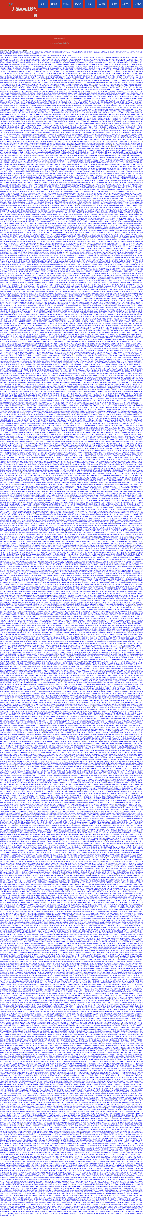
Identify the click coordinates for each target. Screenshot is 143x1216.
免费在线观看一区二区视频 (115, 311)
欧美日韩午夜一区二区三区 (108, 425)
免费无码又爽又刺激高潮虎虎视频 (80, 145)
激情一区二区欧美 (41, 513)
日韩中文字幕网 (129, 200)
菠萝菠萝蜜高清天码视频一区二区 (19, 298)
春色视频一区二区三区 (30, 439)
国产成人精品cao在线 (18, 146)
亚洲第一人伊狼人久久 (59, 141)
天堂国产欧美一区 (9, 170)
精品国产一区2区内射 (67, 352)
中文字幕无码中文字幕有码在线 (21, 213)
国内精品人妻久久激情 (137, 68)
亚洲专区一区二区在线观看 (46, 227)
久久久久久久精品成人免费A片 (24, 741)
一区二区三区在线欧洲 (116, 193)
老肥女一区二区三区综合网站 (58, 157)
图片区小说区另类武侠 (82, 414)
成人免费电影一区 (36, 111)
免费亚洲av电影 (77, 86)
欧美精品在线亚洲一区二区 (122, 277)
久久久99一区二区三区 (126, 127)
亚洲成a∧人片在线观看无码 (75, 234)
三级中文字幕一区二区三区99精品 (27, 277)
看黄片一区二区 (32, 882)
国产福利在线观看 (16, 95)
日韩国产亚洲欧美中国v (87, 295)
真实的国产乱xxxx (72, 266)
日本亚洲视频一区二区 (42, 200)
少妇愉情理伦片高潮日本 (87, 314)
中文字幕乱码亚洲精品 (99, 239)
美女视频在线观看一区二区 (46, 572)
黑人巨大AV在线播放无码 (7, 71)
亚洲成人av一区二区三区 (39, 891)
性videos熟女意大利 (111, 70)
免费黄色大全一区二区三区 (56, 849)
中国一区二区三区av (5, 443)
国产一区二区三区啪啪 (12, 129)
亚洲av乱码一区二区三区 (48, 182)
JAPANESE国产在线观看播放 (127, 168)
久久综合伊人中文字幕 (36, 179)
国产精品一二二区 (59, 71)
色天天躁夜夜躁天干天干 (77, 246)
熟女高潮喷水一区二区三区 (89, 782)
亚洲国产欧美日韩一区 (94, 66)
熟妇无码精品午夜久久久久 (69, 107)
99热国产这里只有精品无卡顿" (12, 370)
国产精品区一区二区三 (124, 68)
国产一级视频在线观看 (92, 659)
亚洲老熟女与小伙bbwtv (9, 327)
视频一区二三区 (130, 87)
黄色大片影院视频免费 (44, 550)
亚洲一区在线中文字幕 (85, 109)
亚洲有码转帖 (84, 254)
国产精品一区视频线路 (125, 134)
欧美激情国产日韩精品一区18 (26, 248)
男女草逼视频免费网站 (97, 622)
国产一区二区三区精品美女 (106, 136)
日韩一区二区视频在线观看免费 (18, 246)
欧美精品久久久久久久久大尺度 (120, 388)
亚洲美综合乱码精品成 (73, 363)
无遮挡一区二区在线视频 (72, 230)
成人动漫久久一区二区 (15, 166)
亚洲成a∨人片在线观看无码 (131, 723)
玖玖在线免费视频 (65, 152)
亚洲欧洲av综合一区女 (38, 632)
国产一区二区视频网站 (43, 123)
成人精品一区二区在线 (136, 79)
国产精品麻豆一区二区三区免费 (36, 404)
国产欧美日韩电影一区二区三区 (18, 364)
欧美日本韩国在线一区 (88, 187)
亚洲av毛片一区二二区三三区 (101, 779)
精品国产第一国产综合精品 (33, 545)
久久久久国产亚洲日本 (23, 489)
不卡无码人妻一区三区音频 (28, 409)
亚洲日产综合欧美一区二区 (75, 93)
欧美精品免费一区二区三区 (125, 557)
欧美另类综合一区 (35, 234)
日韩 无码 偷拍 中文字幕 (133, 289)
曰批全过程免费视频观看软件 (31, 168)
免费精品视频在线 (23, 559)
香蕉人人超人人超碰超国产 (120, 179)
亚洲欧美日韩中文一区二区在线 (8, 548)
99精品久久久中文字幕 (128, 221)
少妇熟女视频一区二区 (130, 152)
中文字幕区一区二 (54, 402)
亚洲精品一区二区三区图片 (75, 318)
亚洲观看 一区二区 (20, 189)
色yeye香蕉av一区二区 (53, 722)
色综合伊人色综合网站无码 (25, 727)
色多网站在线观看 (134, 225)
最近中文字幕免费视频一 (89, 57)
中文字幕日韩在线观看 (98, 141)
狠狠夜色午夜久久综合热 (94, 84)
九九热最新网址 (95, 161)
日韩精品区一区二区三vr (66, 229)
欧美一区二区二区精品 (71, 450)
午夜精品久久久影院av (107, 754)
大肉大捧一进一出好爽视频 (31, 70)
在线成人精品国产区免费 (43, 57)
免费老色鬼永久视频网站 (30, 123)
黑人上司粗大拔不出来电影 (24, 264)
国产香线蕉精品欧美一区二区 (19, 395)
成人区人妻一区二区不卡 (133, 187)
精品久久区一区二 (74, 372)
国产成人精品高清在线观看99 (100, 536)
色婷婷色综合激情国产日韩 (111, 329)
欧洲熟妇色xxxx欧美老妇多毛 (42, 595)
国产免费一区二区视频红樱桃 (27, 614)
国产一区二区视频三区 (80, 143)
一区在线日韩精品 (137, 561)
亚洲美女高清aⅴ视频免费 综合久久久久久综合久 (64, 480)
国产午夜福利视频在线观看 (58, 59)
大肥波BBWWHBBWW (20, 220)
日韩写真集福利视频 (62, 325)
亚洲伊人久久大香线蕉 (78, 155)
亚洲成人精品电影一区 (56, 248)
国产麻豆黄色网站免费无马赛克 (36, 702)
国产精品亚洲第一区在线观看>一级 (106, 223)
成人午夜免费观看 (37, 218)
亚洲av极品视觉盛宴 (31, 757)
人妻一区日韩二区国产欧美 (78, 366)
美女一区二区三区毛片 (101, 277)
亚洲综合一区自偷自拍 (18, 432)
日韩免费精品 (51, 313)
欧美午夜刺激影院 (24, 604)
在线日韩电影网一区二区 (89, 807)
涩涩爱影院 (34, 104)
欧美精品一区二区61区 (111, 241)
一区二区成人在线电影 (116, 647)
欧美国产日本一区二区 (107, 100)
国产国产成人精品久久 (124, 129)
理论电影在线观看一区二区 (86, 320)
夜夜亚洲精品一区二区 (59, 872)
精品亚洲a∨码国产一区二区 (28, 66)
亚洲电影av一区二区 (135, 275)
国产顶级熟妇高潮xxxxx (93, 173)
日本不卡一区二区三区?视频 (55, 570)
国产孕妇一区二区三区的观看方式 (98, 184)
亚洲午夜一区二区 (116, 389)
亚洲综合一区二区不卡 (88, 229)
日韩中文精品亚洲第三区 (70, 257)
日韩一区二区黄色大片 (126, 186)
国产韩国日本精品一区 (123, 611)
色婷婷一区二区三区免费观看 (104, 102)
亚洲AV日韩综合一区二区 (88, 170)
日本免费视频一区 (76, 288)
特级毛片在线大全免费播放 (35, 98)
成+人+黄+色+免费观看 (63, 486)
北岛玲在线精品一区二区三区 (107, 804)
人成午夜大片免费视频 (94, 357)
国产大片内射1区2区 (134, 563)
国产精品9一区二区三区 (135, 238)
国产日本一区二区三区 (71, 284)
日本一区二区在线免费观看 (121, 307)
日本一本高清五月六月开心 (37, 134)
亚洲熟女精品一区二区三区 (58, 57)
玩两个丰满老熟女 (41, 629)
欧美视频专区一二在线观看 (130, 357)
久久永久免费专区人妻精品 (109, 202)
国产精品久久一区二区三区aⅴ (123, 175)
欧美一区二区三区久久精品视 (135, 93)
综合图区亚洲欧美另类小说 (121, 486)
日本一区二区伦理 (126, 77)
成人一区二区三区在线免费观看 (42, 62)
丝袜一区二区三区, (110, 509)
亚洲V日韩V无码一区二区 (17, 413)
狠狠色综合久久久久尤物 (94, 625)
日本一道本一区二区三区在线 (121, 137)
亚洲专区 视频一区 (60, 230)
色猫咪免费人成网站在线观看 (58, 223)
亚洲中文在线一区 (109, 257)
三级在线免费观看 (133, 577)
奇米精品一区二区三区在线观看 (121, 346)
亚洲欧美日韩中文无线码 (88, 389)
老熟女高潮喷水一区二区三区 (114, 579)
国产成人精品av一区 (87, 634)
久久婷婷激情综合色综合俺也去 (44, 95)
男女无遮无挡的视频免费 (64, 202)
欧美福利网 (111, 277)
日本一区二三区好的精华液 (35, 343)
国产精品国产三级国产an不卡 (38, 105)
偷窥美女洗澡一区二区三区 (49, 161)
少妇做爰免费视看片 (82, 723)
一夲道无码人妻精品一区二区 (74, 57)
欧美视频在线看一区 (66, 354)
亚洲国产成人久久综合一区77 (102, 489)
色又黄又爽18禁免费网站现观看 (35, 327)
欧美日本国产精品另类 (85, 118)
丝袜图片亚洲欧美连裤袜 (82, 729)
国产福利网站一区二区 (131, 198)
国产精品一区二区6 (54, 609)
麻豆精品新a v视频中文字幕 (63, 600)
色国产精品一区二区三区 (132, 255)
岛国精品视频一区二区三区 (105, 225)
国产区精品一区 (53, 704)
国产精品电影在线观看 (100, 263)
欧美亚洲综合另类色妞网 (122, 325)
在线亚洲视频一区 (110, 645)
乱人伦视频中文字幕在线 (91, 338)
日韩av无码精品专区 (28, 157)
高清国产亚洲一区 (39, 443)
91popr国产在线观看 (127, 218)
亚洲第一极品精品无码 (46, 168)
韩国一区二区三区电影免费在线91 (111, 395)
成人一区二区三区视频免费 (59, 89)
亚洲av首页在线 (109, 332)
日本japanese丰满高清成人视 (21, 797)
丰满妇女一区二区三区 (79, 275)
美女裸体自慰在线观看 (8, 216)
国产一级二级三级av (11, 414)
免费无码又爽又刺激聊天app (105, 104)
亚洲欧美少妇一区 (32, 788)
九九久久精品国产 (88, 127)
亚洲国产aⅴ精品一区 (131, 132)
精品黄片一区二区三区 (96, 91)
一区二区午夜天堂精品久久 (7, 70)
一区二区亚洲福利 (21, 327)
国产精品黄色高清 (46, 563)
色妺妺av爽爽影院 (133, 166)
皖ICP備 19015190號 (59, 38)
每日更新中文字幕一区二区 (51, 96)
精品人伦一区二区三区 (135, 665)
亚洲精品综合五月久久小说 (91, 61)
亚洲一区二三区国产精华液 (42, 157)
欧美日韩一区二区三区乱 (77, 298)
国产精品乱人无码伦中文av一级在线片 (13, 350)
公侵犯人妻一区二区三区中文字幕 (117, 107)
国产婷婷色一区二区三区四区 (32, 61)
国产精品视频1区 (88, 779)
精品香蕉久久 (61, 564)
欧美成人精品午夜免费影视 (64, 105)
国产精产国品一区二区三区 (16, 229)
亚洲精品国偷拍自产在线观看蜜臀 (122, 271)
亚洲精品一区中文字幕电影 (133, 75)
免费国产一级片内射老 (33, 511)
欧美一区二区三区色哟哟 (113, 123)
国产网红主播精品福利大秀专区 (73, 398)
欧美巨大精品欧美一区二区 (36, 731)
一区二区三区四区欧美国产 (78, 293)
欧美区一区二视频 (67, 225)
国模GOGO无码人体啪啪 (28, 95)
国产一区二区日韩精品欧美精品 (61, 95)
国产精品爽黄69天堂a (26, 620)
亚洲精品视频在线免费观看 (52, 152)
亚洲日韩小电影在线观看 (104, 154)
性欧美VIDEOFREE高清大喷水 (70, 320)
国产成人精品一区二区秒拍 (90, 318)
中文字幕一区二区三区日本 (21, 552)
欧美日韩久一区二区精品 (33, 357)
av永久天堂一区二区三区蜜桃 (55, 257)
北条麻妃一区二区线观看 (19, 100)
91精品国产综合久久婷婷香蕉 (8, 702)
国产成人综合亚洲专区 (6, 545)
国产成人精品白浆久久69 (91, 545)
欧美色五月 (83, 668)
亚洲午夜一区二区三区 (87, 71)
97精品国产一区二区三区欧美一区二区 (13, 454)
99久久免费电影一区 (39, 413)
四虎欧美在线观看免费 (8, 120)
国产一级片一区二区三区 (72, 432)
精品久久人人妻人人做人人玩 (96, 134)
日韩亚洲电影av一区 (55, 298)
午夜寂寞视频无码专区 (28, 734)
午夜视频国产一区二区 (42, 414)
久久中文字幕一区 (38, 355)
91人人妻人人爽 (29, 413)
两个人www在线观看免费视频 (107, 397)
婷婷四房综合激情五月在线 (107, 402)
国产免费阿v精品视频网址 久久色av (39, 148)
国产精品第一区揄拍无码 (96, 879)
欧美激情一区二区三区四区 (128, 382)
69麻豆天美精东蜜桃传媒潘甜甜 (116, 227)
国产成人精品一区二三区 (76, 706)
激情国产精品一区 (55, 881)
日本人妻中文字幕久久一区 (7, 157)
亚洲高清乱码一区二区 (78, 105)
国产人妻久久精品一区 (10, 211)
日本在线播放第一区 (48, 500)
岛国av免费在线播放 (53, 207)
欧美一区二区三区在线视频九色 (68, 361)
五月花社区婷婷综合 (113, 765)
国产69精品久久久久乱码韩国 (122, 690)
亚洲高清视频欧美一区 (123, 797)
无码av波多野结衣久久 (125, 454)
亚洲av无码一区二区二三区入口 (10, 148)
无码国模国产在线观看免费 (62, 227)
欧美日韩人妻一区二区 (127, 239)
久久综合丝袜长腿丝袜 (27, 504)
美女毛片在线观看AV (69, 793)
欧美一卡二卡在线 (138, 70)
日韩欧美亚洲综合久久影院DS (58, 541)
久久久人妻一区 (83, 439)
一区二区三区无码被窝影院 (121, 882)
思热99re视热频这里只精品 (93, 166)
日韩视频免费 (116, 432)
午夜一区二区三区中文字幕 (73, 348)
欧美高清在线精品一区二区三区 (127, 393)
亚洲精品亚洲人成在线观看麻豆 (23, 120)
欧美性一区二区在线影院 (26, 461)
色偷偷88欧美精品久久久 (127, 150)
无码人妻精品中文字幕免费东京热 (55, 618)
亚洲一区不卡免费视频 (58, 350)
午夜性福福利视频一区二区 (9, 380)
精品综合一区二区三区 (84, 284)
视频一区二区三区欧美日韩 (28, 296)
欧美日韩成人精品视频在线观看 (94, 366)
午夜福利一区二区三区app (62, 750)
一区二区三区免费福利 (56, 241)
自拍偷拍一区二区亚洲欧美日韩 (69, 204)
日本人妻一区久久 (96, 543)
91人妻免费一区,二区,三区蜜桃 (31, 173)
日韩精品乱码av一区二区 (68, 189)
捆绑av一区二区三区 (34, 298)
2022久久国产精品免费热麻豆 (69, 589)
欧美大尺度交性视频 (97, 511)
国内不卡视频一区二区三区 (50, 93)
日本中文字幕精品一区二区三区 (117, 350)
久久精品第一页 (54, 136)
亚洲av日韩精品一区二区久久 (96, 266)
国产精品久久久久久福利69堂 (24, 516)
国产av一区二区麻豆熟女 (94, 602)
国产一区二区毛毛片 (60, 280)
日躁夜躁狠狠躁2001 (49, 280)
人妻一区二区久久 (20, 600)
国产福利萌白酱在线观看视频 (129, 189)
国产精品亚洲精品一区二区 (16, 61)
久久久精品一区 (113, 61)
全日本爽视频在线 (45, 61)
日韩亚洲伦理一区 (55, 375)
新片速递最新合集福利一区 (25, 902)
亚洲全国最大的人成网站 (32, 597)
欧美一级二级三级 (92, 479)
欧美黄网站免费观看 (73, 154)
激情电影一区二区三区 (65, 498)
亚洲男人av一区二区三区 (36, 93)
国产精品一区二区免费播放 (51, 677)
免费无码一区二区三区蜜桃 (82, 91)
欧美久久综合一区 (136, 77)
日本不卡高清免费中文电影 (19, 227)
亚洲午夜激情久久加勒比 (95, 79)
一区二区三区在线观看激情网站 (52, 327)
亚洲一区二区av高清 (130, 500)
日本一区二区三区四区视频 (125, 488)
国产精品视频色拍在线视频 (75, 388)
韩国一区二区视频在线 (87, 248)
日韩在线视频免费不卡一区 (108, 498)
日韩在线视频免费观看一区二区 (8, 143)
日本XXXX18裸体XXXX (16, 418)
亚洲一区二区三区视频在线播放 (30, 447)
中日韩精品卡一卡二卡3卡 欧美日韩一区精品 (97, 400)
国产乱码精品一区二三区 (50, 186)
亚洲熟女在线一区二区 (109, 321)
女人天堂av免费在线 (9, 366)
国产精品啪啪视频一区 (20, 434)
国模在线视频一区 (41, 155)
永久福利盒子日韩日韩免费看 (135, 754)
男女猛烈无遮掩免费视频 (71, 111)
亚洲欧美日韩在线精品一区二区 (106, 93)
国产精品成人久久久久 (87, 263)
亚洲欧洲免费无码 (131, 868)
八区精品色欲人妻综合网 (57, 61)
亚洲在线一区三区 (87, 129)
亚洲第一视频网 (22, 479)
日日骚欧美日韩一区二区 (106, 179)
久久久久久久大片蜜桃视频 (27, 223)
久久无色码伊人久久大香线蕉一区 (72, 191)
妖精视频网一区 (90, 132)
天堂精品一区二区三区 (55, 220)
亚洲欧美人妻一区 (111, 566)
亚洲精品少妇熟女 (84, 111)
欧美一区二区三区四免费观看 (75, 127)
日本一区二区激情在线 (62, 372)
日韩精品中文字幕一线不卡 (85, 168)
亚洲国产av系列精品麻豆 (89, 102)
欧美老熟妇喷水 (8, 434)
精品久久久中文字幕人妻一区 (23, 368)
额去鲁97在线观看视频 (73, 166)
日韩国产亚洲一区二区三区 (46, 452)
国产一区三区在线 (132, 107)
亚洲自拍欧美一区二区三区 (89, 398)
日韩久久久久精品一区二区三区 (94, 321)
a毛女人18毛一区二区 (113, 606)
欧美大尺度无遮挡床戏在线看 (48, 775)
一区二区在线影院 (124, 236)
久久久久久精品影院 (17, 443)
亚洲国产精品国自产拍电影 (94, 675)
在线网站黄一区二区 (25, 196)
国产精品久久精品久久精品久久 (23, 218)
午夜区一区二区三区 (116, 221)
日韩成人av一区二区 (30, 189)
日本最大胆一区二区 (17, 261)
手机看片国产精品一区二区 (54, 334)
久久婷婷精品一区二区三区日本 (34, 239)
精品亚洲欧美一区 (108, 116)
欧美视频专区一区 (58, 129)
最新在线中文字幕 (114, 895)
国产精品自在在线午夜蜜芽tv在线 (20, 91)
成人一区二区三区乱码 (137, 114)
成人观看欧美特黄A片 (99, 572)
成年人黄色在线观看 (23, 143)
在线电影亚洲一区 (57, 522)
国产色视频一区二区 (90, 95)
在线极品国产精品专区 (69, 765)
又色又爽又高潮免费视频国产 (97, 729)
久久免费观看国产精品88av (113, 854)
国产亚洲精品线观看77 (132, 112)
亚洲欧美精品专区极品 (113, 86)
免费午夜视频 (88, 405)
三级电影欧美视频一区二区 (126, 96)
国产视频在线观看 (78, 489)
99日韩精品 (52, 380)
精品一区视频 (92, 268)
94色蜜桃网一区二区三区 (14, 813)
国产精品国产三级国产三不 (117, 252)
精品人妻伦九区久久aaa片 (136, 84)
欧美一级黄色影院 (9, 761)
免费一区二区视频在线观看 (11, 341)
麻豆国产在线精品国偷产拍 (27, 127)
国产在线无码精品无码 (117, 668)
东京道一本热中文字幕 (8, 98)
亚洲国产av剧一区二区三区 (112, 856)
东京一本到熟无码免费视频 (78, 75)
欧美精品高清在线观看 (14, 205)
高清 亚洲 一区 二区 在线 (67, 112)
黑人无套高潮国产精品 (131, 252)
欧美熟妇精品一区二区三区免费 (27, 159)
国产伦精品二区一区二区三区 (40, 162)
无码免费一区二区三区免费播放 (91, 100)
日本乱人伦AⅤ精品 (8, 316)
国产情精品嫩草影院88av (61, 154)
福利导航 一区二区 (131, 145)
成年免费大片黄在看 (116, 502)
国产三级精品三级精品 (71, 506)
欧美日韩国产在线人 (85, 171)
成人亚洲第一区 (39, 96)
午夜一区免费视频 (64, 96)
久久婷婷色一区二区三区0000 (123, 309)
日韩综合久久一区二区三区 (58, 100)
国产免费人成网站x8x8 (80, 711)
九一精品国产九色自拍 (118, 320)
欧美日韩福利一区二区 (100, 245)
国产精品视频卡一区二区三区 (11, 130)
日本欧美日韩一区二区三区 (49, 250)
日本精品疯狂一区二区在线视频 (86, 350)
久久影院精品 (31, 640)
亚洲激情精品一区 (83, 243)
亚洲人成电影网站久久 (118, 859)
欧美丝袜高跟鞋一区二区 (128, 305)
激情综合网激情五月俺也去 (43, 330)
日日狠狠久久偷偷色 (109, 120)
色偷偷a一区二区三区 (74, 311)
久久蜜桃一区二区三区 (48, 71)
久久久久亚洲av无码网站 (91, 155)
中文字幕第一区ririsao (22, 666)
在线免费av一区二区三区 (84, 257)
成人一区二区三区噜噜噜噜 (20, 270)
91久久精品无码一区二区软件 (38, 91)
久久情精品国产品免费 (73, 89)
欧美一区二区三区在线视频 (105, 291)
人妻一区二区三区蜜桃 (15, 186)
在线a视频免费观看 (118, 152)
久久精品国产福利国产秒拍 (11, 352)
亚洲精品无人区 (31, 330)
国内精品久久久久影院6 (106, 82)
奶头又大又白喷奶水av (132, 157)
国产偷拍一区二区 (42, 277)
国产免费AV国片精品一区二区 (55, 684)
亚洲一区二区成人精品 (109, 114)
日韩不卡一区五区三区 (31, 407)
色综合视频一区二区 (117, 164)
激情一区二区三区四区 (24, 863)
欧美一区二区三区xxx (25, 648)
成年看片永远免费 (75, 227)
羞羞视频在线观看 (49, 463)
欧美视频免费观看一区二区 (43, 66)
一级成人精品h (68, 80)
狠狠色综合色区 (8, 806)
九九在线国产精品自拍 (86, 352)
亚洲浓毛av (38, 127)
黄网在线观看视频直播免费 (67, 632)
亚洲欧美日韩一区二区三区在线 (52, 189)
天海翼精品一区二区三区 (77, 152)
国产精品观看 (78, 654)
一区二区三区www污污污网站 (81, 64)
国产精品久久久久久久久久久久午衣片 (126, 321)
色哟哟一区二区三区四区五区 (47, 307)
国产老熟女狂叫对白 (9, 859)
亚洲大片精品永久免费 (52, 288)
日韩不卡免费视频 (137, 818)
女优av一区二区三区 (74, 250)
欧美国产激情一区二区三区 (28, 518)
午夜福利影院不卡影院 (22, 523)
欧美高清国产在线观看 (67, 82)
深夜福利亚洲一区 (123, 718)
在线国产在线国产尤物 (95, 73)
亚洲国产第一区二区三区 (113, 513)
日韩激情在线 (115, 168)
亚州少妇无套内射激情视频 (92, 195)
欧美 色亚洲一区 (84, 73)
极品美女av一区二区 (78, 795)
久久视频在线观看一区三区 (73, 686)
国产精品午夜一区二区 (42, 302)
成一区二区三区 (31, 507)
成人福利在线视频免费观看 (76, 104)
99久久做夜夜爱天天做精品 (133, 573)
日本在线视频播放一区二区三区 (30, 386)
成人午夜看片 (27, 582)
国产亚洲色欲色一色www (98, 70)
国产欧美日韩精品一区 (35, 86)
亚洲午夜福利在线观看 (108, 175)
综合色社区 (110, 663)
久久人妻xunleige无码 (71, 623)
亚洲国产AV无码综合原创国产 (82, 527)
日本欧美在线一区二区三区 (131, 313)
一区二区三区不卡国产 (14, 616)
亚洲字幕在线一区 (61, 196)
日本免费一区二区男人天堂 (81, 593)
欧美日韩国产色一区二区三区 (99, 765)
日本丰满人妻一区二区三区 (49, 86)
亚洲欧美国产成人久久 (17, 375)
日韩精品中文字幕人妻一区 (128, 263)
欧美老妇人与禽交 (28, 355)
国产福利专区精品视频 (131, 293)
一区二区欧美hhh (138, 102)
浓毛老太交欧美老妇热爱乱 (48, 372)
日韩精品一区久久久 (101, 57)
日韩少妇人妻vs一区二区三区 (103, 588)
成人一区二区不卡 (14, 320)
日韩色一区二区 (97, 640)
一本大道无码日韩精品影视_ (26, 62)
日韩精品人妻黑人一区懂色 (50, 121)
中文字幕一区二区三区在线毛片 (30, 759)
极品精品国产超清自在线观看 (84, 98)
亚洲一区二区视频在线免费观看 (129, 130)
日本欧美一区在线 (103, 564)
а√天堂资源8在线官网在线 (34, 289)
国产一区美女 (77, 229)
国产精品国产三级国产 (105, 659)
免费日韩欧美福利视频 (49, 264)
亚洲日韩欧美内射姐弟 (51, 134)
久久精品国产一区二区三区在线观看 (123, 66)
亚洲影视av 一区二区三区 (72, 109)
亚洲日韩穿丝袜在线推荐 (13, 187)
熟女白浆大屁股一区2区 (52, 155)
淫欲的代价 (8, 55)
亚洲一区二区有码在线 (85, 59)
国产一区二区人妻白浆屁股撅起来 (47, 606)
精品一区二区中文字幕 (36, 604)
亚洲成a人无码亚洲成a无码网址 (118, 148)
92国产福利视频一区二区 (33, 230)
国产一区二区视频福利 (121, 286)
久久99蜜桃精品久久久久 (126, 245)
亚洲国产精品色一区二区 (78, 391)
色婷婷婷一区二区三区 (90, 234)
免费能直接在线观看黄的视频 (125, 70)
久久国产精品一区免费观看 (14, 345)
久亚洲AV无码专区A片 (111, 707)
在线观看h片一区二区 (125, 497)
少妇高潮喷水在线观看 (6, 121)
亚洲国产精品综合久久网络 (21, 86)
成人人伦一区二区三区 (119, 573)
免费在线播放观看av (28, 384)
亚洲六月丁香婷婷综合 (40, 722)
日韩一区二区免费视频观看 (98, 77)
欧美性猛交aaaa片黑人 (131, 295)
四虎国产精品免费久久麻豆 (23, 64)
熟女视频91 (44, 111)
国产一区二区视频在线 (67, 788)
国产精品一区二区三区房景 (74, 148)
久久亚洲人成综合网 (121, 93)
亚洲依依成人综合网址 (82, 79)
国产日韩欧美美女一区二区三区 (109, 236)
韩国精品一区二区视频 (104, 398)
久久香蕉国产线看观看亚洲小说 (29, 136)
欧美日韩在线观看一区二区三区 (30, 164)
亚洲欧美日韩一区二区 (109, 79)
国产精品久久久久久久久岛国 (85, 361)
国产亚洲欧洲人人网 (44, 786)
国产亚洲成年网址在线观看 (64, 377)
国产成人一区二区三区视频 (132, 143)
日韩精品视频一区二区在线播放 (84, 777)
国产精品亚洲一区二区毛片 (91, 180)
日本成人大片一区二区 (18, 145)
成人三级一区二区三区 (120, 422)
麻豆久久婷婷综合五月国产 (59, 790)
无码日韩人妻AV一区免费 (78, 132)
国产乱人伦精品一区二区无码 (59, 395)
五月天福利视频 (47, 682)
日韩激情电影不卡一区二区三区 (29, 359)
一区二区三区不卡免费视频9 (23, 280)
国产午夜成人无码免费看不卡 (125, 343)
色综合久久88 (99, 493)
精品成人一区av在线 (114, 280)
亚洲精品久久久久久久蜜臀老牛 (15, 439)
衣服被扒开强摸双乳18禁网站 (83, 120)
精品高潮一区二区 (79, 545)
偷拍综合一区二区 (80, 459)
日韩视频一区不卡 (81, 684)
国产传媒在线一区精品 (123, 170)
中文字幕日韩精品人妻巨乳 (59, 816)
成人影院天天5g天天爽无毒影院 (76, 238)
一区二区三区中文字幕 (107, 84)
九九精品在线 (138, 604)
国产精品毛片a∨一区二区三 (60, 87)
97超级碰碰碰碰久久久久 (11, 656)
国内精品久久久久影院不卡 (25, 311)
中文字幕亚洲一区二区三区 (115, 211)
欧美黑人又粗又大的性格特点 (56, 187)
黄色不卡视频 (64, 291)
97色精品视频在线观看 (37, 64)
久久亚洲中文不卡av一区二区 (31, 132)
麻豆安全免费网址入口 (131, 136)
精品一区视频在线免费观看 (123, 702)
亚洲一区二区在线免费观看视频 (44, 382)
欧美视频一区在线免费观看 (80, 523)
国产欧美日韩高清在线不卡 (95, 452)
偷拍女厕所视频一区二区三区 (8, 125)
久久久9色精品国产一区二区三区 (43, 245)
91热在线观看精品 (134, 154)
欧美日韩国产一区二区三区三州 (33, 411)
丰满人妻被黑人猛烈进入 (22, 288)
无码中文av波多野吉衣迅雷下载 (22, 820)
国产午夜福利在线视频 (45, 266)
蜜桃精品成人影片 (16, 284)
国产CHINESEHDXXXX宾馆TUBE (70, 493)
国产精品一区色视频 (102, 661)
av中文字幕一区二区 (20, 872)
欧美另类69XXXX (13, 420)
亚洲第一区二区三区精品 (73, 790)
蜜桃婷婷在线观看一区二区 (24, 75)
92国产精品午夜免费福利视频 (24, 398)
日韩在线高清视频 (36, 216)
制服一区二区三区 (117, 748)
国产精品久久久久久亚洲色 (97, 913)
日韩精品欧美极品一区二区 (117, 372)
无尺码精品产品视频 (7, 688)
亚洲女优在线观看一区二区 (65, 64)
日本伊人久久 (16, 622)
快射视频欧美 (27, 657)
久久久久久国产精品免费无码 (57, 531)
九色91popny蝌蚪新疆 (21, 329)
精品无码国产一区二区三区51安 (23, 68)
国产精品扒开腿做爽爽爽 (107, 173)
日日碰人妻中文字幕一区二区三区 (26, 414)
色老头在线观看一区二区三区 (65, 86)
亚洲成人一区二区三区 (92, 418)
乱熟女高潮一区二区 (37, 280)
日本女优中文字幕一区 (9, 729)
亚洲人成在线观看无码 (53, 75)
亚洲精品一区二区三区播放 (126, 447)
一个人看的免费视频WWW (134, 506)
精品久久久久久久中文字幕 (97, 157)
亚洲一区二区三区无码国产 (46, 857)
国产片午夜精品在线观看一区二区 (120, 384)
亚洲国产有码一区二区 (119, 87)
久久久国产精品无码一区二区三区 (61, 497)
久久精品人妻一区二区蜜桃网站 (18, 343)
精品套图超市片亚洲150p (128, 111)
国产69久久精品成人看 (50, 445)
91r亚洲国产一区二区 (24, 152)
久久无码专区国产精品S (108, 73)
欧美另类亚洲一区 (107, 675)
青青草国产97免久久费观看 (104, 388)
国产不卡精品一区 (9, 68)
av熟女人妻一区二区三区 (135, 236)
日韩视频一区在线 (48, 591)
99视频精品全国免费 (34, 193)
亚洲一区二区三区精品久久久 (101, 352)
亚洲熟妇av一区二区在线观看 (79, 202)
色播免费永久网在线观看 (100, 162)
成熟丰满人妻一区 (94, 384)
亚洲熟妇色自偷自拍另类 (133, 182)
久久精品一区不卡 (93, 225)
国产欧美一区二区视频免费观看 (46, 116)
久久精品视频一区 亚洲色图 (85, 330)
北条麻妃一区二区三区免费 (60, 118)
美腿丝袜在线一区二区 (126, 329)
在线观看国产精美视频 (108, 238)
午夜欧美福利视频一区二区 (113, 423)
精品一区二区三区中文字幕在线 (21, 73)
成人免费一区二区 (60, 109)
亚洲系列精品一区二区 (86, 541)
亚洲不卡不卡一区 (21, 436)
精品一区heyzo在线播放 (16, 132)
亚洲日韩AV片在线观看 (64, 314)
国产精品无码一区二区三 (114, 548)
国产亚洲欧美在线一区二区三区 (43, 522)
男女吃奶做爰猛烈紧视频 (11, 152)
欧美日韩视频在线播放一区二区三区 (63, 175)
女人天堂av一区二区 (43, 607)
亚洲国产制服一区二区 (132, 191)
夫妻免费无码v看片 (105, 377)
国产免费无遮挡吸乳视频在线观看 (47, 104)
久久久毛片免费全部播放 (25, 589)
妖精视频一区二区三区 (26, 427)
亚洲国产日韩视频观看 (135, 338)
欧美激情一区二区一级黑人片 (25, 707)
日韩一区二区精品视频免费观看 (44, 366)
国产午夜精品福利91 (119, 200)
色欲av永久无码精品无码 (23, 259)
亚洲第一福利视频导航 (30, 375)
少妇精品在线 (136, 104)
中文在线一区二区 (72, 114)
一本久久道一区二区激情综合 (104, 407)
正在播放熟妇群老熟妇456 (27, 320)
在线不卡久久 (70, 816)
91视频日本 (12, 64)
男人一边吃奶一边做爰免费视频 (81, 852)
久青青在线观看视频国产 (13, 214)
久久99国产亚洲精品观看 (55, 225)
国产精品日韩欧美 (82, 114)
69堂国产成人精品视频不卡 (39, 75)
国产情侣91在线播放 (42, 225)
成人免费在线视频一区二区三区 (70, 125)
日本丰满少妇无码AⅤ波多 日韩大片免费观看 (124, 414)
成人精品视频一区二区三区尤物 (41, 791)
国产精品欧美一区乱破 (121, 527)
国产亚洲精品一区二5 (52, 91)
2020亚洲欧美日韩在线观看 (77, 525)
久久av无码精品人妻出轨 (105, 318)
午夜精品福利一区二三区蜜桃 (65, 275)
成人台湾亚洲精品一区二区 (31, 154)
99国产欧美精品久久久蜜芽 (91, 209)
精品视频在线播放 (9, 368)
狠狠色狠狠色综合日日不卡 (121, 84)
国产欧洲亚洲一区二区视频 (20, 82)
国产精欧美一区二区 (31, 80)
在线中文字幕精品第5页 (34, 82)
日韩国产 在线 (83, 89)
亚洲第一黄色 (8, 100)
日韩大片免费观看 (74, 62)
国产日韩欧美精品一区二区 (135, 582)
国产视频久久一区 (130, 73)
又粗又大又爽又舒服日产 (117, 345)
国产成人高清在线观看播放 (51, 268)
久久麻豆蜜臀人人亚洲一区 (68, 279)
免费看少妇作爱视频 (15, 734)
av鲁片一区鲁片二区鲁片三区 (60, 779)
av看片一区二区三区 (115, 189)
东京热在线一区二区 (54, 291)
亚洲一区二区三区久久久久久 (75, 691)
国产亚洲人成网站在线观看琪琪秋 (130, 171)
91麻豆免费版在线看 (55, 320)
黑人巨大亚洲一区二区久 (49, 196)
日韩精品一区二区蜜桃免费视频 (42, 370)
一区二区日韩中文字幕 (84, 373)
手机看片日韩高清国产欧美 (84, 205)
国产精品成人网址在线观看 (12, 223)
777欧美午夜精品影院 (68, 334)
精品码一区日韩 (30, 84)
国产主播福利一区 (74, 87)
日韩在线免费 (35, 129)
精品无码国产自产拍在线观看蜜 (102, 502)
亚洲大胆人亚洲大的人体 (43, 375)
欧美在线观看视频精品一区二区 (110, 243)
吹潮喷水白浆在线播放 (15, 382)
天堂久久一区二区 (44, 55)
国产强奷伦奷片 (107, 323)
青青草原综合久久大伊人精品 (82, 214)
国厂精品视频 (64, 695)
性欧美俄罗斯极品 (49, 391)
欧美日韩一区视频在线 (66, 604)
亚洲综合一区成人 (114, 843)
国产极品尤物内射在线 (20, 84)
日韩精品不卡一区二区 (96, 475)
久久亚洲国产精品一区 (108, 121)
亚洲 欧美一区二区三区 (100, 314)
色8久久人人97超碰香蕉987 (128, 643)
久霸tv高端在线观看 (117, 704)
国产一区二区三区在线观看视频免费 (94, 409)
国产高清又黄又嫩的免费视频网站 (94, 116)
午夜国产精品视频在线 (21, 71)
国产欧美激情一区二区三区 (118, 234)
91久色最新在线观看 (64, 164)
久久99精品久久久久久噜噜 (127, 354)
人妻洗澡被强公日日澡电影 (132, 162)
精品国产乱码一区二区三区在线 (32, 195)
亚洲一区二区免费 (53, 409)
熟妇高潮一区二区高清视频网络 (87, 255)
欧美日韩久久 (78, 177)
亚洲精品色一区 (122, 279)
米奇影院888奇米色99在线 (80, 84)
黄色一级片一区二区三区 (37, 202)
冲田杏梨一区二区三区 (106, 75)
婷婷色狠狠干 (68, 648)
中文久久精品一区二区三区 (101, 482)
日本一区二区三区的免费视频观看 (67, 186)
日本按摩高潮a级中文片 (10, 475)
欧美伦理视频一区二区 (63, 706)
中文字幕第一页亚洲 (124, 243)
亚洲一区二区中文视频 (90, 207)
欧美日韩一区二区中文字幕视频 (120, 154)
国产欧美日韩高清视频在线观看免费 (62, 218)
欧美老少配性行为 (96, 395)
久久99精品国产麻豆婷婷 (57, 296)
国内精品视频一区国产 (122, 665)
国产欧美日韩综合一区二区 (15, 87)
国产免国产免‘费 (101, 566)
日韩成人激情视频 (31, 57)
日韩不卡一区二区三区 (27, 455)
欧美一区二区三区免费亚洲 (81, 121)
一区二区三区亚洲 (19, 438)
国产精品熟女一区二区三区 (30, 652)
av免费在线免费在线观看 (74, 709)
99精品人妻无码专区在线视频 (72, 71)
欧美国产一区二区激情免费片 (127, 405)
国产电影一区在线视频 (14, 66)
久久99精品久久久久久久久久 (82, 543)
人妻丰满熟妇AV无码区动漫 (21, 171)
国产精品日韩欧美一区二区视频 (30, 166)
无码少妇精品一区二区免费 (84, 536)
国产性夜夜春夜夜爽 (114, 229)
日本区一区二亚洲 (37, 120)
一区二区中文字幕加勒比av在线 (96, 68)
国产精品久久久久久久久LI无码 (118, 400)
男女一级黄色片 (42, 454)
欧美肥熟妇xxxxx (23, 305)
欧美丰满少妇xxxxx (9, 650)
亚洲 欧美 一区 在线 (7, 289)
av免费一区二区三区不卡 (94, 202)
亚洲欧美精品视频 (52, 105)
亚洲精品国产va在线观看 (36, 489)
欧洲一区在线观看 (75, 606)
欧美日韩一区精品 (20, 170)
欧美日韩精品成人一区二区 (102, 220)
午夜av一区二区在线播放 (33, 434)
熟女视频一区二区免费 (98, 488)
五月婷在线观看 (41, 554)
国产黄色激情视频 (20, 80)
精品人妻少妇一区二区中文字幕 (129, 330)
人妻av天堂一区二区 (114, 98)
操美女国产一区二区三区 (13, 291)
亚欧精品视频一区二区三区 (96, 111)
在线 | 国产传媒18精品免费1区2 (77, 96)
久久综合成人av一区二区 (53, 79)
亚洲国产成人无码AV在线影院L (18, 363)
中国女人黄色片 (105, 357)
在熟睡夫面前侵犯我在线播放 (47, 145)
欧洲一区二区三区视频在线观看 (31, 416)
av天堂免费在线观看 (42, 300)
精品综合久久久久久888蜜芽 (62, 246)
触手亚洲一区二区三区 (120, 116)
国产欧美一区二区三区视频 (53, 493)
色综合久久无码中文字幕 (58, 432)
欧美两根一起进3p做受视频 (87, 62)
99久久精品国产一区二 (68, 55)
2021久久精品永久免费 (72, 282)
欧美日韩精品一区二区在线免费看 (126, 196)
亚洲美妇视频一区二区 (70, 345)
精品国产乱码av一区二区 (69, 241)
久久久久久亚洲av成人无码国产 (128, 71)
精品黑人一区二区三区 (59, 102)
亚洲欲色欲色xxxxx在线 (133, 254)
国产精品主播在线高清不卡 (40, 187)
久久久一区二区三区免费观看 (107, 875)
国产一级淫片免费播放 (8, 711)
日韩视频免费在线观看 (72, 59)
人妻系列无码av (133, 250)
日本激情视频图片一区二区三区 (61, 366)
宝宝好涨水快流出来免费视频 (87, 87)
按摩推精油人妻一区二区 (32, 109)
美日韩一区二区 (66, 298)
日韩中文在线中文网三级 (126, 214)
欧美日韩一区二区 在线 (86, 518)
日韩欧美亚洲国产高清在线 (126, 765)
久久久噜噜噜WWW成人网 (111, 118)
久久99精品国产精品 (44, 547)
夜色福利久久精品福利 (102, 268)
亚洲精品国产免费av (73, 799)
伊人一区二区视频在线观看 (81, 343)
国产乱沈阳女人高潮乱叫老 (134, 398)
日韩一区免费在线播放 (62, 116)
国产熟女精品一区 (10, 175)
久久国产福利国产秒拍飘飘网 (125, 284)
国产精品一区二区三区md (90, 264)
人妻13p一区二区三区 (119, 143)
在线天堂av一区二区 (41, 84)
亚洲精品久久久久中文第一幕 (114, 296)
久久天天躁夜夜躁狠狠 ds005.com (70, 73)
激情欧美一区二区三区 (117, 105)
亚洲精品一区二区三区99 (64, 718)
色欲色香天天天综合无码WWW (31, 346)
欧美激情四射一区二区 (20, 266)
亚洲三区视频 (19, 157)
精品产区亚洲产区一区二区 (124, 727)
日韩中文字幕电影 (28, 443)
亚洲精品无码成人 (134, 597)
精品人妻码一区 (111, 522)
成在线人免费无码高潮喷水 (28, 214)
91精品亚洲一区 (32, 874)
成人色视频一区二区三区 (122, 264)
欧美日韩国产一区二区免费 (85, 327)
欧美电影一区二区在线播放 (97, 343)
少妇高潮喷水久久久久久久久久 (88, 154)
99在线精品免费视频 (66, 375)
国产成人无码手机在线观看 (84, 186)
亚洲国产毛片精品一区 (70, 684)
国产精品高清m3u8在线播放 (38, 79)
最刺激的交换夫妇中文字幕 (100, 159)
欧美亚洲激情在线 (101, 95)
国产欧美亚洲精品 (8, 84)
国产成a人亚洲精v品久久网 (68, 357)
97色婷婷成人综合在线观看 (31, 145)
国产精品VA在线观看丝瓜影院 (81, 774)
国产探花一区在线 (102, 865)
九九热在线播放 (133, 179)
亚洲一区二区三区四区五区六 (83, 464)
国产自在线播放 (114, 618)
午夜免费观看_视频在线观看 (18, 114)
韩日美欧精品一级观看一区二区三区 (123, 82)
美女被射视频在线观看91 (77, 271)
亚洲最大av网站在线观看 (74, 182)
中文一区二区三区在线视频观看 (73, 187)
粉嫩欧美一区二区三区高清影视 (105, 597)
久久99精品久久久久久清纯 (34, 316)
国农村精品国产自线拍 (91, 218)
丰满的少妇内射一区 (113, 184)
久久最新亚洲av (43, 207)
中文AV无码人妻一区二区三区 (83, 645)
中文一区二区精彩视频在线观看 (67, 184)
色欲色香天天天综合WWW (130, 57)
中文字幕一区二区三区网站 (33, 114)
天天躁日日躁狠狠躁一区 (104, 529)
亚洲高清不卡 (19, 70)
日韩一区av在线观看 (24, 391)
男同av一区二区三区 (127, 602)
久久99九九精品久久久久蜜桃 (56, 200)
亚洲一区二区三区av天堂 (62, 380)
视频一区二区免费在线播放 (52, 539)
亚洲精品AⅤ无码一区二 (35, 797)
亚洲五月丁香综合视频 (37, 275)
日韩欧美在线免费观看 (67, 70)
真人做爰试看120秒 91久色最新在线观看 (67, 161)
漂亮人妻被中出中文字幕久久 (21, 361)
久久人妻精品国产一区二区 (49, 195)
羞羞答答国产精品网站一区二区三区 (49, 164)
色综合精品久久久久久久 (7, 171)
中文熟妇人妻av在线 (105, 668)
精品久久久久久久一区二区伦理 (84, 245)
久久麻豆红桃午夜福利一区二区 (115, 404)
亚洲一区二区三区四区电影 (54, 277)
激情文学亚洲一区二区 (50, 325)
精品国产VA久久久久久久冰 (98, 448)
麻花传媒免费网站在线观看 (59, 266)
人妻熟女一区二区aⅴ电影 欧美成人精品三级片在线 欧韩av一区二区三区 (87, 123)
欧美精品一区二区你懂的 (53, 482)
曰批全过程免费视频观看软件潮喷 (70, 411)
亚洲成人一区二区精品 (70, 159)
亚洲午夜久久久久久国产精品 (8, 570)
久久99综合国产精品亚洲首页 (117, 695)
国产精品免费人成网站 (91, 105)
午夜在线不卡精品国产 (8, 218)
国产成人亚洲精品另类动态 (88, 191)
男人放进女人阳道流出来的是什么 (74, 61)
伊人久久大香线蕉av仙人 (69, 309)
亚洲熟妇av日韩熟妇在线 (95, 175)
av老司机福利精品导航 (62, 234)
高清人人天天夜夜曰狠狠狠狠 (48, 434)
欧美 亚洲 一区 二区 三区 (76, 704)
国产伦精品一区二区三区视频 (60, 213)
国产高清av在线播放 (5, 865)
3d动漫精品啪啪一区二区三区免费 (114, 336)
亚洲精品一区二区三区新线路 (84, 309)
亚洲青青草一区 (121, 91)
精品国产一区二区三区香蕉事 (130, 59)
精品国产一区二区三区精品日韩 (103, 250)
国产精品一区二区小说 (12, 311)
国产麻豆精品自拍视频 (14, 96)
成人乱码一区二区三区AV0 (122, 79)
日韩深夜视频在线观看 (102, 191)
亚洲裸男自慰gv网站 (132, 711)
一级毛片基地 (82, 282)
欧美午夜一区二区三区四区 (121, 291)
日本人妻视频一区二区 (89, 707)
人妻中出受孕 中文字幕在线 (34, 464)
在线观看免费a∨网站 (90, 756)
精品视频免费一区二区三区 (107, 89)
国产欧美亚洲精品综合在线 (102, 627)
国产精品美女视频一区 (50, 913)
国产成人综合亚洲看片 (128, 614)
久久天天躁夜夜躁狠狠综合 (78, 463)
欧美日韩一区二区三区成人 (37, 73)
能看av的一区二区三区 (71, 350)
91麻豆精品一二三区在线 (129, 502)
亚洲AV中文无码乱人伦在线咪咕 (60, 62)
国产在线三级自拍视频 (108, 286)
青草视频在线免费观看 (130, 316)
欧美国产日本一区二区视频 (71, 439)
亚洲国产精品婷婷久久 (129, 336)
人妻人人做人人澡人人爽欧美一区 (87, 427)
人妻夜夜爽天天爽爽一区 (61, 500)
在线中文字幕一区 (102, 218)
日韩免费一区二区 (50, 795)
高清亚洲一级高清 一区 (94, 254)
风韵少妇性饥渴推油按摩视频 (70, 327)
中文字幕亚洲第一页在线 (86, 193)
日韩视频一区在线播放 (39, 455)
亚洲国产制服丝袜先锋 (57, 448)
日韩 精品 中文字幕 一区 (14, 309)
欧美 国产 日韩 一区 (106, 723)
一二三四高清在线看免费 (92, 80)
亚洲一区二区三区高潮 (116, 614)
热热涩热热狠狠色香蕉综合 (91, 875)
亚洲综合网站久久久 (121, 804)
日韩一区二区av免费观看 (28, 382)
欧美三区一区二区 (56, 279)
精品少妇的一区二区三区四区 (103, 480)
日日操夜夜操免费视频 (28, 150)
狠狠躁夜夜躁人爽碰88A (58, 370)
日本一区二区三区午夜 (20, 663)
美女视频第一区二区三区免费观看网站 (27, 116)
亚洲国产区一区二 (57, 841)
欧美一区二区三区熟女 (66, 824)
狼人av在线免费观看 (105, 384)
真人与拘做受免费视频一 (109, 91)
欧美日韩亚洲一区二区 (27, 271)
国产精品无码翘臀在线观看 (91, 313)
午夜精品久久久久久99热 (90, 600)
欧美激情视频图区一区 (104, 654)
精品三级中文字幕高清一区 (31, 307)
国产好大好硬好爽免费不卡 (134, 400)
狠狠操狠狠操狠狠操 (12, 248)
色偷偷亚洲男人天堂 (30, 300)
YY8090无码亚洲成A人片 (59, 668)
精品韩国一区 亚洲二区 (66, 84)
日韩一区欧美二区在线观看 (113, 572)
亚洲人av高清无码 (47, 141)
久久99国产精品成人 (112, 545)
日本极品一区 (37, 182)
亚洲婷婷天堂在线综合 (42, 137)
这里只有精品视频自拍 (28, 472)
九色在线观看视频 (43, 407)
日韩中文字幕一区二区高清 (32, 600)
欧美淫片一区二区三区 (69, 777)
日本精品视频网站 (31, 220)
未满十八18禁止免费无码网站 (48, 173)
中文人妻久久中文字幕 (16, 173)
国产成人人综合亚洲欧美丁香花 (104, 87)
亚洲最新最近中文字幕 (54, 589)
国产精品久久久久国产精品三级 (87, 223)
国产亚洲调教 (17, 164)
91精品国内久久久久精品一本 (18, 254)
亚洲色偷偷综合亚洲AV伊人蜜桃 (76, 641)
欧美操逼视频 (39, 420)
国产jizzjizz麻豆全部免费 (56, 80)
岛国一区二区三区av (36, 196)
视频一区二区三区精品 (133, 148)
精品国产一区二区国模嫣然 (104, 704)
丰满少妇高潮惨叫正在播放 (97, 146)
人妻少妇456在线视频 (95, 121)
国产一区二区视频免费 (126, 818)
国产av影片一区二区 (5, 238)
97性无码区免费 (86, 77)
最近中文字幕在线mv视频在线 (48, 170)
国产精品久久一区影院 (34, 364)
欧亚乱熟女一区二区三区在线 (42, 59)
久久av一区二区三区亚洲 (101, 311)
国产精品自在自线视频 (121, 511)
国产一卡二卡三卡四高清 (119, 289)
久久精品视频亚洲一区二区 (71, 255)
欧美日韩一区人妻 (87, 734)
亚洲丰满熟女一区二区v (49, 98)
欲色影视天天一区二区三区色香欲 (64, 670)
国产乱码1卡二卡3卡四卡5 (21, 716)
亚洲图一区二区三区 (6, 622)
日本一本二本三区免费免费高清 (18, 763)
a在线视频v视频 (78, 179)
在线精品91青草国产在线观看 (79, 134)
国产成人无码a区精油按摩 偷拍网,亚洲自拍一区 (53, 114)
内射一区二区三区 (8, 552)
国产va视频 (123, 123)
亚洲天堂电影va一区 (43, 136)
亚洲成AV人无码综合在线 (33, 641)
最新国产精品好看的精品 (101, 229)
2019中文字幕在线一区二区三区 (16, 109)
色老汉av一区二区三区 (52, 498)
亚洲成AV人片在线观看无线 (119, 479)
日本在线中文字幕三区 (27, 187)
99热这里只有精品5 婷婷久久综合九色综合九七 (117, 141)
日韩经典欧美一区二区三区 (40, 271)
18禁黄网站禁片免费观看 (41, 291)
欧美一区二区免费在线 (33, 254)
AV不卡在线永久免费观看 (115, 207)
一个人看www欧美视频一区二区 (58, 123)
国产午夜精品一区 (13, 161)
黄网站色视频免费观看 (111, 196)
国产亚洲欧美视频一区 (113, 186)
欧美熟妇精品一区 (40, 613)
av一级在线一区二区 (49, 389)
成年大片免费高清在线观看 (114, 305)
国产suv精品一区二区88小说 (112, 643)
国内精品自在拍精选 (26, 838)
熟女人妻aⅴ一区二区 (35, 441)
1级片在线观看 (103, 784)
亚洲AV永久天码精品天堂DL (48, 193)
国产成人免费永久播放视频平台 (77, 784)
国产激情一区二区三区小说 (13, 791)
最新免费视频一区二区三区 (27, 470)
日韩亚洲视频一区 (61, 305)
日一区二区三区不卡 (12, 559)
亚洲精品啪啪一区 (9, 911)
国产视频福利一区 (85, 125)
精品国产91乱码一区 (113, 214)
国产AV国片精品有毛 (40, 384)
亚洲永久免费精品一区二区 (16, 154)
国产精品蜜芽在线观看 (120, 100)
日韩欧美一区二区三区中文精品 (131, 164)
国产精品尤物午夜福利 (12, 243)
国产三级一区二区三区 (79, 673)
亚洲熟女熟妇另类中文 (18, 302)
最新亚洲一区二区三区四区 (128, 95)
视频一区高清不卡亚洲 (61, 182)
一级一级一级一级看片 (27, 389)
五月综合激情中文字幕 (55, 55)
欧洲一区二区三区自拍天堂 (123, 89)
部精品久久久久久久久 (43, 373)
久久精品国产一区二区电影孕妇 (88, 698)
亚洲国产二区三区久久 (99, 364)
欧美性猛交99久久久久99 (35, 305)
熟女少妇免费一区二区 (22, 295)
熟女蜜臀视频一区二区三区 (45, 263)
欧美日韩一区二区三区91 (50, 64)
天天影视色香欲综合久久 (69, 307)
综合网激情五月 (61, 445)
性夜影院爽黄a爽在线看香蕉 (87, 588)
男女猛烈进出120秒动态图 (14, 180)
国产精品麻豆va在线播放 (55, 625)
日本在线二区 (33, 243)
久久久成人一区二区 (70, 414)
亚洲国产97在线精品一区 (19, 598)
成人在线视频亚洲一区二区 (93, 130)
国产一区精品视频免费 (6, 232)
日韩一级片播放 (8, 747)
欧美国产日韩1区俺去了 (110, 139)
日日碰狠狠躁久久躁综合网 (105, 563)
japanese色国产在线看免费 (122, 238)
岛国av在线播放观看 (43, 477)
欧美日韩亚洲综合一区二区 (110, 125)
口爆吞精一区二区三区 (85, 161)
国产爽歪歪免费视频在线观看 (107, 582)
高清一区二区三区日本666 (119, 650)
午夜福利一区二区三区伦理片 (66, 343)
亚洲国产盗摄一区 (34, 295)
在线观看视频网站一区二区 (23, 79)
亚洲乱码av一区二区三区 (72, 270)
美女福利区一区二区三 (48, 146)
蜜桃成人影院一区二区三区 (59, 127)
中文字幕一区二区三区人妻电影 (90, 216)
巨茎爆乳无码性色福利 (52, 259)
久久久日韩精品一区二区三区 (71, 171)
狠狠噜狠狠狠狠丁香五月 (113, 95)
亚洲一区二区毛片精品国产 (102, 148)
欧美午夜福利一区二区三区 (99, 204)
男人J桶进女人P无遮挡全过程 (83, 765)
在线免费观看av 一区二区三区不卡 (41, 480)
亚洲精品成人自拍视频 (24, 111)
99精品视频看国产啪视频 (46, 87)
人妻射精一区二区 (65, 68)
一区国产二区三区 (106, 459)
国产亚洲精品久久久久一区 (64, 422)
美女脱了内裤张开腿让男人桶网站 (104, 359)
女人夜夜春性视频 (18, 182)
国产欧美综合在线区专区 (32, 377)
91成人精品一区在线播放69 (103, 164)
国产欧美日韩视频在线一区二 (80, 150)
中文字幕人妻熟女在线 (17, 195)
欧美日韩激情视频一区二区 (7, 162)
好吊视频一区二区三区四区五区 (61, 346)
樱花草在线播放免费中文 (120, 298)
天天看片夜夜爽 (86, 196)
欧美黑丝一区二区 (5, 343)
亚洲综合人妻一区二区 (68, 143)
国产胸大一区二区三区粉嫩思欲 (112, 111)
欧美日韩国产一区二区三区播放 (44, 588)
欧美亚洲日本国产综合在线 (7, 80)
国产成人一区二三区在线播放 (101, 495)
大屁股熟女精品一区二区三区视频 (30, 634)
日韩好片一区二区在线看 (28, 137)
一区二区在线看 (131, 64)
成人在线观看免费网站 (30, 229)
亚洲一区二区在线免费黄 (112, 441)
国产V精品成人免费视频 (91, 666)
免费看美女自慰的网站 (107, 473)
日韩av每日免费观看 (123, 300)
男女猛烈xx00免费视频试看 (95, 114)
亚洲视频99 (17, 743)
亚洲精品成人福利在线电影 (50, 343)
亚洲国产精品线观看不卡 (78, 236)
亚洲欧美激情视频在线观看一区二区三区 (100, 145)
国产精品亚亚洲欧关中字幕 (10, 589)
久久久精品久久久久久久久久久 (11, 304)
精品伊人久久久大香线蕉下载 (85, 370)
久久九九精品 (80, 279)
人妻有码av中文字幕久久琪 (134, 489)
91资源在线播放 (102, 606)
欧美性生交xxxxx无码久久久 (48, 545)
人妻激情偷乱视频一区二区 (72, 407)
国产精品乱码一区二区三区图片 (81, 232)
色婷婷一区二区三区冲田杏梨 (84, 613)
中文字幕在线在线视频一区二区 (57, 148)
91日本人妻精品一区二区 (118, 145)
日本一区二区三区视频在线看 (91, 179)
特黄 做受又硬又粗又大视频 (31, 102)
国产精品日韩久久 (39, 130)
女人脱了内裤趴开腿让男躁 (88, 261)
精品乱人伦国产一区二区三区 (131, 211)
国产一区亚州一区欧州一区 (117, 293)
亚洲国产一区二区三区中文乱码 (40, 241)
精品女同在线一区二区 (53, 715)
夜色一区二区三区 (22, 177)
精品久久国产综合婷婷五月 (9, 75)
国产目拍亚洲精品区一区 (40, 204)
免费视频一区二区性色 (64, 288)
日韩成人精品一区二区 (134, 279)
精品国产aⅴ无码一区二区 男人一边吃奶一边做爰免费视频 (37, 118)
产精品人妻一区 (129, 691)
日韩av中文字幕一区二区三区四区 (72, 77)
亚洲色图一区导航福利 (24, 129)
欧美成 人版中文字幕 (71, 829)
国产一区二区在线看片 (20, 239)
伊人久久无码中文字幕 (126, 280)
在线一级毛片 (132, 307)
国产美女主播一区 (66, 302)
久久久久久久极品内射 (43, 80)
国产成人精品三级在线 (53, 68)
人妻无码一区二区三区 (55, 354)
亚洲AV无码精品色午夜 (136, 441)
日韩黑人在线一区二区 (120, 121)
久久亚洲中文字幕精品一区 (22, 441)
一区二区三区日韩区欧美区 (43, 159)
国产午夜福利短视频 (72, 280)
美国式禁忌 (14, 55)
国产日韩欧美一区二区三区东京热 (26, 525)
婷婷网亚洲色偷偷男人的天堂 (130, 268)
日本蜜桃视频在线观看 (15, 405)
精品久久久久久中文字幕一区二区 (24, 245)
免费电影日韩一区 (15, 271)
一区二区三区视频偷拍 (128, 430)
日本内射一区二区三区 (135, 370)
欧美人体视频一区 (127, 209)
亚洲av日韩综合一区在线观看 (134, 100)
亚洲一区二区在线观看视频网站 (90, 289)
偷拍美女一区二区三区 (93, 143)
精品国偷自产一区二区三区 (7, 104)
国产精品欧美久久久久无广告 (94, 732)
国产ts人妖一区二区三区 (46, 171)
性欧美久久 (79, 554)
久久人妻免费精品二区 (115, 786)
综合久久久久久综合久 (126, 229)
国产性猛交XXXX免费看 (63, 434)
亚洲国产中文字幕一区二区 (33, 232)
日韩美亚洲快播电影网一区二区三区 (65, 98)
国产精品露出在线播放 (60, 363)
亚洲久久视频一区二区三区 (79, 866)
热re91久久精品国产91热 (89, 579)
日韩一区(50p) (127, 652)
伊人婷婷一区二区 (101, 795)
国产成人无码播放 (94, 550)
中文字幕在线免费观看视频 (39, 68)
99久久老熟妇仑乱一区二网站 (93, 420)
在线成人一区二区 (5, 102)
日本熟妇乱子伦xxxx (55, 70)
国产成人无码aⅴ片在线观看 (91, 82)
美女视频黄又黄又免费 (31, 282)
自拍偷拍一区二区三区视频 (83, 441)
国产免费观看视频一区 (136, 155)
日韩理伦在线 (46, 797)
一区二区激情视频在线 (132, 402)
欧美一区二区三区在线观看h (79, 136)
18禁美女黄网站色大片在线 (74, 196)
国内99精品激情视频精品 (91, 104)
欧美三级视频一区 (33, 395)
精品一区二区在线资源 (13, 191)
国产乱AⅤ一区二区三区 (44, 243)
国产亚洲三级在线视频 (128, 913)
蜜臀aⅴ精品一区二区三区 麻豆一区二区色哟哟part (111, 112)
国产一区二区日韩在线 (78, 820)
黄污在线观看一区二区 (114, 466)
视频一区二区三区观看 (105, 209)
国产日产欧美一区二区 (91, 152)
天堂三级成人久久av (11, 207)
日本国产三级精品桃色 (9, 522)
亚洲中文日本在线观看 (23, 134)
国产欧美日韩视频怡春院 (89, 375)
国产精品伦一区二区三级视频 (61, 393)
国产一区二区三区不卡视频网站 (120, 80)
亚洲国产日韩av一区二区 (123, 232)
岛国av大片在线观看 (21, 702)
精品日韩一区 (65, 911)
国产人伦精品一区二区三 (54, 690)
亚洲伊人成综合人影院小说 (64, 236)
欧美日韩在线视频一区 (101, 187)
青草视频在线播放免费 (128, 589)
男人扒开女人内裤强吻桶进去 (79, 715)
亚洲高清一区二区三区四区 (73, 263)
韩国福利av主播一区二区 (25, 77)
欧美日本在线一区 (120, 198)
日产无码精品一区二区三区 (25, 107)
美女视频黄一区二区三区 (86, 200)
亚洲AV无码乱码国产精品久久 (59, 388)
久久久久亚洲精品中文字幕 (72, 200)
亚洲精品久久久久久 (122, 339)
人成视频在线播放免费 (104, 338)
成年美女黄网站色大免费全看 (94, 379)
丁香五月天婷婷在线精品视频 (56, 304)
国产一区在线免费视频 (52, 729)
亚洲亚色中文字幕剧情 (99, 541)
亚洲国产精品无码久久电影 (27, 59)
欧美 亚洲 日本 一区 (102, 207)
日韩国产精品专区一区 (23, 93)
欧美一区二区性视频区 (87, 709)
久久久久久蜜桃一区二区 (67, 838)
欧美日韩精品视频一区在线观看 (100, 845)
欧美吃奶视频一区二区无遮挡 (68, 139)
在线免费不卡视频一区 (13, 225)
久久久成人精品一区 (135, 277)
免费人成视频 (53, 809)
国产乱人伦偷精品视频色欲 (123, 114)
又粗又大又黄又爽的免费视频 (39, 313)
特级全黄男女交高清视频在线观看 (121, 195)
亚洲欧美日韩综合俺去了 (86, 252)
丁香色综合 (90, 657)
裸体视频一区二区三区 (119, 679)
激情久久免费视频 (120, 355)
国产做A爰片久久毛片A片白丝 (74, 102)
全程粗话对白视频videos (125, 743)
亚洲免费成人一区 (13, 107)
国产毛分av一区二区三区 (107, 166)
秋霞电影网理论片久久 (114, 382)
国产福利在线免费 (122, 493)
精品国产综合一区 (81, 296)
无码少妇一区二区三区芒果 (130, 416)
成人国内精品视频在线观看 (32, 170)
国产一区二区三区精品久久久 (109, 302)
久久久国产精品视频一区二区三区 (67, 355)
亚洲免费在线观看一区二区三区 (85, 220)
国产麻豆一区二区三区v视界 (43, 89)
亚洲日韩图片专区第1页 (109, 493)
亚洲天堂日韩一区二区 (126, 475)
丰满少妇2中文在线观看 (78, 80)
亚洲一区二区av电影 (11, 134)
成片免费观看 (123, 64)
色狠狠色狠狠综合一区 (23, 55)
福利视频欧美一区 (7, 822)
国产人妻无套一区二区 (85, 204)
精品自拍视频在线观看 (94, 89)
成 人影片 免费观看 (5, 95)
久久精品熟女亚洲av (100, 62)
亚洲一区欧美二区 (20, 606)
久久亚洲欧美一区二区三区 (80, 461)
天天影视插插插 (31, 663)
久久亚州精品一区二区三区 (89, 597)
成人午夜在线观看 (41, 700)
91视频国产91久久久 (103, 604)
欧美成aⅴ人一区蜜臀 (63, 250)
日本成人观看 (38, 141)
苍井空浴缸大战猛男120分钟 (133, 273)
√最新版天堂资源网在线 (46, 102)
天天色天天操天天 (16, 379)
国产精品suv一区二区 (93, 136)
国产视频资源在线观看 (6, 402)
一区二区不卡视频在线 (12, 282)
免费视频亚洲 (7, 375)
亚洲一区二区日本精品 (28, 284)
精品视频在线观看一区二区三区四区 (103, 200)
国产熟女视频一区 (77, 375)
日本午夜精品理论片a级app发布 (53, 130)
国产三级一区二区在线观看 (31, 586)
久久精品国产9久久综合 (112, 62)
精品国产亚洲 (117, 130)
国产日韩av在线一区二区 (127, 513)
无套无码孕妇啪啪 (89, 825)
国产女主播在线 (74, 193)
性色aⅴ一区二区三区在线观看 (89, 500)
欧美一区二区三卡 (65, 75)
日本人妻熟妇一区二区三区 (70, 607)
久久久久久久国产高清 (15, 447)
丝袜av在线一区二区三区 (112, 552)
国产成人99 (71, 645)
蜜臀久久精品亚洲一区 (107, 547)
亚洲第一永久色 (26, 202)
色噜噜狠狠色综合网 (91, 638)
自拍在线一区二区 (124, 732)
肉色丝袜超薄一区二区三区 (109, 611)
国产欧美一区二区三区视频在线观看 (25, 366)
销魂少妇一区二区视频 (136, 425)
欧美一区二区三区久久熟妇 (46, 321)
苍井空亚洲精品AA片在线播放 (54, 368)
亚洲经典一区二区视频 (126, 725)
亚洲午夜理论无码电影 (106, 346)
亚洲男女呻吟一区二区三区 (68, 473)
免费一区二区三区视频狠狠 (76, 754)
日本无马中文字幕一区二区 (113, 77)
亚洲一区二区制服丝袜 (6, 182)
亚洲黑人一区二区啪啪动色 (19, 238)
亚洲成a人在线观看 (38, 389)
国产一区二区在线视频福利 (69, 220)
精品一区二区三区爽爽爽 (34, 71)
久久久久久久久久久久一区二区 (11, 136)
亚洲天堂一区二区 (41, 663)
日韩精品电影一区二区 (87, 305)
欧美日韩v (83, 166)
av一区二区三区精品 (116, 459)
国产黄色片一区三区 (86, 211)
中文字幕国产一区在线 (17, 425)
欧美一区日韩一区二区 (62, 104)
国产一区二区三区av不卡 (117, 132)
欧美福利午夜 (23, 790)
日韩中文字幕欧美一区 (19, 336)
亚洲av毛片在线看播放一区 (133, 480)
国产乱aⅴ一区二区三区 (100, 86)
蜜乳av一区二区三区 (50, 252)
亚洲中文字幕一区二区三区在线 (43, 150)
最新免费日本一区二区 (85, 818)
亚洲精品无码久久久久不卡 (60, 238)
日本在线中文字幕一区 (67, 638)
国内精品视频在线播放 (82, 268)
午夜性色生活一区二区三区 (110, 379)
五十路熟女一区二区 (119, 663)
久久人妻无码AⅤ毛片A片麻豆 (56, 111)
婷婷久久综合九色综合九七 (44, 506)
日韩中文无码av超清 (11, 661)
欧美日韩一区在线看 (12, 448)
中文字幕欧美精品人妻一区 (80, 175)
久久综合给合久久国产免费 (19, 57)
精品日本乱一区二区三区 (27, 96)
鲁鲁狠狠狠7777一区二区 (98, 430)
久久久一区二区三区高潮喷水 (100, 98)
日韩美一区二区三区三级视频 (22, 482)
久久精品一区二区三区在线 (46, 154)
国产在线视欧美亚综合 (30, 198)
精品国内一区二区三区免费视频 (53, 643)
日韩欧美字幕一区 (79, 82)
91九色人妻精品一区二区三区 (99, 171)
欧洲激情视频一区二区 (73, 491)
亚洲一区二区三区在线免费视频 (66, 137)
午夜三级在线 (121, 157)
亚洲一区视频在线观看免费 (10, 902)
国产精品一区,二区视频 (108, 198)
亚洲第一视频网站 (63, 754)
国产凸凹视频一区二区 (106, 80)
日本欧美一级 (119, 416)
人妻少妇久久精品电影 (127, 361)
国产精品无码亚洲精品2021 (13, 89)
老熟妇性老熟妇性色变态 (64, 134)
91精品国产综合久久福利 (27, 291)
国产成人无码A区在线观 (82, 137)
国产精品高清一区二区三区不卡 (115, 162)
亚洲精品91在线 (76, 648)
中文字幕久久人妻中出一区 (132, 675)
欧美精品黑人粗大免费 (42, 409)
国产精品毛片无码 (99, 139)
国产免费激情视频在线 (12, 388)
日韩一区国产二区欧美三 (14, 723)
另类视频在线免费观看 (59, 623)
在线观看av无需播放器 (14, 518)
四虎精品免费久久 (136, 715)
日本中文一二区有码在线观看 (118, 489)
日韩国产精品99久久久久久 (7, 840)
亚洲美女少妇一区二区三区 (84, 107)
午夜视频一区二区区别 (96, 125)
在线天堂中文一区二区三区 (42, 284)
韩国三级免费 (31, 363)
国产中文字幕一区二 (111, 541)
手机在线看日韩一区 (103, 177)
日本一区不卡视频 (104, 61)
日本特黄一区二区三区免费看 (66, 91)
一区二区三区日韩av (118, 500)
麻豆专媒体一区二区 (27, 186)
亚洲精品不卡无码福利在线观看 (23, 162)
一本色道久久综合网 (127, 634)
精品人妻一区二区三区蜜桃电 (15, 200)
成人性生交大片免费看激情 (90, 468)
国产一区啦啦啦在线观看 (119, 75)
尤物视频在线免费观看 (69, 120)
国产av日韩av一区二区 (71, 370)
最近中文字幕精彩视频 (88, 148)
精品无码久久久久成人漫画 (106, 180)
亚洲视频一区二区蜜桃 (97, 257)
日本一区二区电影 (106, 516)
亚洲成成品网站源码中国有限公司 (51, 411)
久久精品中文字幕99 (15, 323)
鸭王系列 (2, 55)
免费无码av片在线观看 (69, 470)
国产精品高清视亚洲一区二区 (56, 332)
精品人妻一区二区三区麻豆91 (31, 879)
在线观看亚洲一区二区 (108, 684)
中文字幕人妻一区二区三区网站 (51, 604)
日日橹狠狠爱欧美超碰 (98, 336)
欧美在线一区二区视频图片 (99, 186)
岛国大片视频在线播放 (23, 125)
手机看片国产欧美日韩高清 (70, 277)
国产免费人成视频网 (29, 155)
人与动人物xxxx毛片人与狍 (27, 804)
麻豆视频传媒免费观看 (99, 270)
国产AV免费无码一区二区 (66, 527)
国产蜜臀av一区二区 (12, 457)
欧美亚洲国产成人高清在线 (105, 307)
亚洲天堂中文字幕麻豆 (111, 343)
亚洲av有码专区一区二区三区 (78, 382)
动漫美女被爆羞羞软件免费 (37, 252)
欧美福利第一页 (70, 452)
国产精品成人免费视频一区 (52, 139)
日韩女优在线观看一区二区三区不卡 (123, 261)
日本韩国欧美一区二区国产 (83, 241)
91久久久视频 (32, 225)
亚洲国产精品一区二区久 (37, 391)
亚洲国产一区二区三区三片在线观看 (11, 221)
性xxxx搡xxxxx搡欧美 (46, 232)
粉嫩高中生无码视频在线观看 (38, 661)
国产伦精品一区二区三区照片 (87, 368)
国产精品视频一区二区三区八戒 (83, 239)
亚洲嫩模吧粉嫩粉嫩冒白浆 (64, 195)
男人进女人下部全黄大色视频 (91, 581)
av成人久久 (59, 307)
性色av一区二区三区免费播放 (121, 225)
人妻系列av (104, 663)
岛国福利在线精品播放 (136, 161)
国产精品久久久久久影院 (43, 100)
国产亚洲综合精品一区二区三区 (93, 393)
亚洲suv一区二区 (20, 175)
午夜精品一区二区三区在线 (14, 202)
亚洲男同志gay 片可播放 (42, 338)
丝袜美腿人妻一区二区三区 (74, 289)
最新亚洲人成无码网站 (121, 166)
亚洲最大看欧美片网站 (78, 831)
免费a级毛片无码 (59, 341)
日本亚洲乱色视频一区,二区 (47, 556)
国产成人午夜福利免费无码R (79, 602)
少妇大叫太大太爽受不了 (77, 95)
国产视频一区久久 (127, 623)
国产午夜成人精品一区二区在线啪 (119, 893)
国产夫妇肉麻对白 (8, 797)
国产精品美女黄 (67, 520)
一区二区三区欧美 (62, 339)
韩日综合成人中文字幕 (53, 650)
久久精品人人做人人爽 (113, 477)
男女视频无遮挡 (63, 93)
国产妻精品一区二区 (62, 579)
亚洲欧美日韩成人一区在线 (106, 616)
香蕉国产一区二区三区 (55, 107)
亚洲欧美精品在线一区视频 (119, 556)
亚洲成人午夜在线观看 (93, 377)
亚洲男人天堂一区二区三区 (90, 93)
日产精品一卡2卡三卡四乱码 (14, 416)
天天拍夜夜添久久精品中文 (96, 64)
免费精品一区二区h (44, 70)
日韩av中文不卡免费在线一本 (22, 105)
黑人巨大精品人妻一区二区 (44, 205)
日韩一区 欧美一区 (115, 495)
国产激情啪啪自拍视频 (68, 130)
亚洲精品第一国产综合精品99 (8, 116)
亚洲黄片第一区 (120, 73)
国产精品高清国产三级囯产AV (44, 214)
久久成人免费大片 (110, 439)
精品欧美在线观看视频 (35, 850)
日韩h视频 (98, 170)
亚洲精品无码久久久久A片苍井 (14, 543)
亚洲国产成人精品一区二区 (38, 368)
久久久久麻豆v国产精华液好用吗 (117, 187)
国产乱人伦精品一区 (39, 309)
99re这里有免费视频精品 (106, 66)
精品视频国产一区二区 (114, 171)
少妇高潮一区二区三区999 (28, 180)
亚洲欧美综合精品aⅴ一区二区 (98, 404)
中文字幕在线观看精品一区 (23, 400)
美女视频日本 (8, 459)
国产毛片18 (50, 363)
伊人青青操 (76, 352)
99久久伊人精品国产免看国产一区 (127, 270)
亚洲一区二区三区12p (62, 173)
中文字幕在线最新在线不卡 (42, 286)
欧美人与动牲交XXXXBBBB (21, 688)
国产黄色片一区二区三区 (73, 261)
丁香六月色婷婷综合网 (78, 195)
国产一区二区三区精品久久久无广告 (52, 120)
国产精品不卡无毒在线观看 (132, 334)
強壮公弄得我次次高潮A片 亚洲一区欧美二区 (64, 205)
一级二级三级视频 (71, 146)
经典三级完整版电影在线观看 (116, 159)
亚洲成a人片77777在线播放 (14, 709)
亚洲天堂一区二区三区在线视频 (79, 68)
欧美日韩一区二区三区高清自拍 (44, 843)
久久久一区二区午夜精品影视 (117, 191)
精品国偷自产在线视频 (112, 68)
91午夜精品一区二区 (17, 547)
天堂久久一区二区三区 (115, 59)
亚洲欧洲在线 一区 (131, 116)
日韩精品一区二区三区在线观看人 (11, 204)
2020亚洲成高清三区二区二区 (135, 123)
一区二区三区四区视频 (13, 127)
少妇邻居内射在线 (42, 323)
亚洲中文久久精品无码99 (115, 634)
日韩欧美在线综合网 (78, 218)
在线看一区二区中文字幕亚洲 (24, 570)
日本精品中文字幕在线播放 (133, 355)
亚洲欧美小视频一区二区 (13, 112)
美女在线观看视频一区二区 (86, 570)
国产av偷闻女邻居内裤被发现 (67, 268)
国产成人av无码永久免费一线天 (131, 207)
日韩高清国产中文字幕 (23, 207)
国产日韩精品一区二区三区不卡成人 (118, 363)
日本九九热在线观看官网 (130, 105)
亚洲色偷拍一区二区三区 (56, 477)
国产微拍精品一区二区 (86, 640)
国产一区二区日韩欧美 (136, 80)
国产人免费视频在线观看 (33, 849)
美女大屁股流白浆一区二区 (101, 614)
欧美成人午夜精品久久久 (96, 323)
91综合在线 (88, 556)
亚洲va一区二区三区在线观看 (39, 332)
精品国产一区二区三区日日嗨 (38, 352)
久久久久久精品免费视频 (16, 168)
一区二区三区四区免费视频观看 (82, 70)
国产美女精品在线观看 (95, 243)
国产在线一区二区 (74, 438)
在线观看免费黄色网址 (47, 175)
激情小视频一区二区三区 (94, 656)
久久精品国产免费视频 (72, 430)
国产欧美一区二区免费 (98, 118)
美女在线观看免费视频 (6, 82)
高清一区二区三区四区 (76, 581)
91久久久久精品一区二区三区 (31, 87)
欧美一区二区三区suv (44, 652)
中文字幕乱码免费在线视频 (37, 152)
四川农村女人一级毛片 (39, 643)
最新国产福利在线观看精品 (33, 529)
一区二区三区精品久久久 (111, 266)
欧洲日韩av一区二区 (94, 137)
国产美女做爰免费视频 (124, 61)
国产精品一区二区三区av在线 (66, 121)
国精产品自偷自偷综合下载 (36, 112)
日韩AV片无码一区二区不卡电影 (134, 91)
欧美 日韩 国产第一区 (85, 141)
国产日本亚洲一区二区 (136, 141)
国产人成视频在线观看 (53, 84)
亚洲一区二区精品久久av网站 (53, 73)
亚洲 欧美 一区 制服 (65, 715)
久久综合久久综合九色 (43, 686)
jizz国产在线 (45, 107)
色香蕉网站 (5, 186)
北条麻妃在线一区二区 (37, 268)
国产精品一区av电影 (92, 416)
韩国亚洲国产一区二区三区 (19, 230)
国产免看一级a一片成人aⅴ (127, 246)
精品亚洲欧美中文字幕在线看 (81, 384)
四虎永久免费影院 (113, 109)
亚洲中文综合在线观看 (20, 861)
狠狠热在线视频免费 (81, 522)
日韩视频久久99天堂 (114, 127)
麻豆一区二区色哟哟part (97, 196)
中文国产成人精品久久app (111, 64)
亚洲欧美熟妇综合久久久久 (68, 79)
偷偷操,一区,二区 (75, 314)
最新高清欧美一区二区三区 (74, 561)
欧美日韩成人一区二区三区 (87, 227)
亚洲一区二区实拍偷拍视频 (128, 464)
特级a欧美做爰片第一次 (84, 874)
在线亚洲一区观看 (88, 221)
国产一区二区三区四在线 (69, 245)
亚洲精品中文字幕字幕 (78, 577)
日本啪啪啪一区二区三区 (120, 577)
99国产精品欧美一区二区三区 (8, 93)
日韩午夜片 (48, 213)
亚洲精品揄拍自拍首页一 (92, 75)
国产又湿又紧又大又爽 (98, 120)
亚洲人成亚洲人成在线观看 (93, 693)
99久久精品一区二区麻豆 (124, 205)
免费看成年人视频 (37, 264)
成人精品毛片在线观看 (83, 146)
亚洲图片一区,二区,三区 (111, 373)
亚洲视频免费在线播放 (65, 602)
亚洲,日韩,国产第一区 (87, 648)
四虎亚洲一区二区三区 (85, 273)
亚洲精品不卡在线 (93, 112)
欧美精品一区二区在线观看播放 (94, 275)
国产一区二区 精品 (104, 313)
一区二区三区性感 (117, 318)
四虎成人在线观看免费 (46, 346)
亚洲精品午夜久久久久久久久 (60, 645)
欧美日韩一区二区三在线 (108, 254)
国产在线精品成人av (60, 146)
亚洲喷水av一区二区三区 (114, 314)
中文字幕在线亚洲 (114, 427)
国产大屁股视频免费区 (18, 372)
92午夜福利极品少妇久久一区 (15, 273)
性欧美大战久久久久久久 (134, 259)
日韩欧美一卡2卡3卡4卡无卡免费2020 (50, 761)
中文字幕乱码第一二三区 (72, 157)
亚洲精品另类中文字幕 (111, 129)
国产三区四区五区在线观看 (93, 236)
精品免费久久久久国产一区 (67, 420)
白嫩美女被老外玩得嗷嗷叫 (125, 763)
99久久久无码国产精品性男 (15, 123)
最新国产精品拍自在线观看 (53, 413)
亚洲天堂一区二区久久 (110, 232)
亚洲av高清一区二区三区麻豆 (50, 329)
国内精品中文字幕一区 (26, 684)
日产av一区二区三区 (5, 57)
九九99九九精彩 (100, 772)
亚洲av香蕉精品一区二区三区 (76, 116)
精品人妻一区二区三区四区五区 (28, 393)
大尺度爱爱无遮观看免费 (110, 205)
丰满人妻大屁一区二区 (95, 861)
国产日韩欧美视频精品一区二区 (100, 59)
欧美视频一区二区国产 (15, 534)
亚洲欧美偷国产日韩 (23, 243)
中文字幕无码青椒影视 (126, 177)
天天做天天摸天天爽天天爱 (135, 230)
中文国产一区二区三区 (118, 691)
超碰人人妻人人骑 (42, 229)
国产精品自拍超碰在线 (64, 397)
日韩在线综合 (68, 849)
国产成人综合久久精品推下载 (42, 320)
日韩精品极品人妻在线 (70, 791)
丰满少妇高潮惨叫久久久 (92, 391)
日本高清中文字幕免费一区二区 (41, 77)
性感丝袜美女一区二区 (54, 302)
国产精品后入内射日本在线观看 (36, 795)
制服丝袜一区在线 (132, 738)
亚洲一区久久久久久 (127, 102)
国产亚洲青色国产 (73, 118)
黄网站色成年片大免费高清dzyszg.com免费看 (26, 279)
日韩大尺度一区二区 (75, 170)
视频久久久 (40, 189)
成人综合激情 (14, 277)
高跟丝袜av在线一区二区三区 (126, 125)
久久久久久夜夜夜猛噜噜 (102, 293)
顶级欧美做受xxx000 (41, 507)
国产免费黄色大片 (34, 55)
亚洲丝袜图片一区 (5, 413)
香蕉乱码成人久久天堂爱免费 (76, 213)
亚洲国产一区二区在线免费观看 (31, 348)
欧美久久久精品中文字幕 (17, 102)
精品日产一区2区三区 (121, 254)
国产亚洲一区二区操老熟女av (62, 180)
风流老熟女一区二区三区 (12, 59)
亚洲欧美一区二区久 (56, 797)
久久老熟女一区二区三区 (34, 246)
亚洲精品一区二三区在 (12, 305)
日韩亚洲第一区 (102, 545)
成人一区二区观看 (114, 177)
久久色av (8, 572)
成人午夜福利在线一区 (14, 538)
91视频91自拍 (50, 700)
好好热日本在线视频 (137, 559)
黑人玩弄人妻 (7, 195)
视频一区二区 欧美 (34, 452)
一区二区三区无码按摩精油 (34, 184)
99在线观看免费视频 (125, 98)
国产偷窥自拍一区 (118, 407)
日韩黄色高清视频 (35, 171)
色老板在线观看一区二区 (91, 422)
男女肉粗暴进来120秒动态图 (112, 150)
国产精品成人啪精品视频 (11, 550)
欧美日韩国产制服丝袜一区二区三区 (11, 118)
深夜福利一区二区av (10, 698)
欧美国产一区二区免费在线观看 (78, 66)
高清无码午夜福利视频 (56, 77)
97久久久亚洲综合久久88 (11, 891)
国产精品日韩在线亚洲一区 (19, 423)
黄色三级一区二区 (13, 636)
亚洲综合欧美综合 (80, 130)
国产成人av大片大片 (26, 906)
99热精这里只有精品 (100, 854)
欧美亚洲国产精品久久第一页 (11, 686)
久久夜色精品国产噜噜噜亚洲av (86, 607)
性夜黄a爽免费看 (45, 298)
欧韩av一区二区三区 (113, 470)
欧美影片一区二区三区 (70, 455)
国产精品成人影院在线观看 (76, 566)
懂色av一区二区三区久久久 (22, 179)
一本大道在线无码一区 (18, 411)
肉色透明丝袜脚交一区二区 (66, 629)
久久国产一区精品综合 (53, 229)
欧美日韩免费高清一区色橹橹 (10, 62)
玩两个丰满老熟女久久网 (66, 575)
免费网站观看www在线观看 (115, 57)
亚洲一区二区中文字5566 (136, 170)
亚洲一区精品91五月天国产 (17, 209)
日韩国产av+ (50, 507)
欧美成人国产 (94, 606)
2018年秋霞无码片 (46, 127)
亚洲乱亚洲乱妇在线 (85, 395)
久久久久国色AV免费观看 (51, 355)
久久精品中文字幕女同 (73, 223)
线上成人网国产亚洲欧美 (45, 209)
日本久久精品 (37, 107)
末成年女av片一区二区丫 (83, 454)
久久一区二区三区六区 (93, 784)
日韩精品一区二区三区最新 (112, 71)
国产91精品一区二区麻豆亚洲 (43, 345)
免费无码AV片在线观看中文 (55, 457)
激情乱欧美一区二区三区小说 (93, 525)
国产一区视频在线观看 (106, 195)
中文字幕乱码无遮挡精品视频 (132, 781)
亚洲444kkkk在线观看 (111, 157)
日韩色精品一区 (117, 102)
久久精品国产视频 (44, 166)
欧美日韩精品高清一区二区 (127, 62)
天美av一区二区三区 (12, 111)
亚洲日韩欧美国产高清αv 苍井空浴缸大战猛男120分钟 (115, 631)
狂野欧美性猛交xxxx (99, 71)
